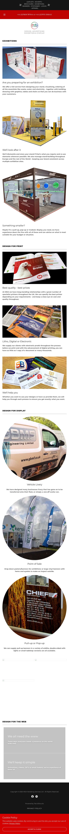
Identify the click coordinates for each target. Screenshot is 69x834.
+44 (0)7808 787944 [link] (25, 15)
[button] (5, 15)
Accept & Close (34, 829)
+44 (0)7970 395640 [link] (44, 15)
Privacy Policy (14, 823)
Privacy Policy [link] (34, 808)
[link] (34, 26)
